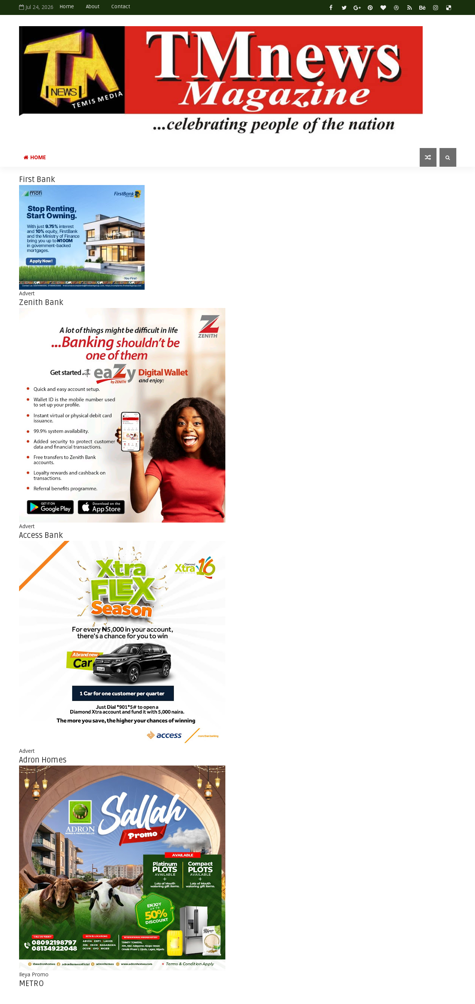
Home (66, 6)
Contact (120, 6)
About (92, 6)
